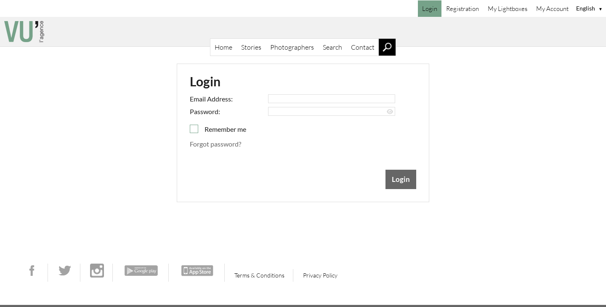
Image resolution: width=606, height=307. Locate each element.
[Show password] (389, 112)
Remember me (225, 129)
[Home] (303, 31)
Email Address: (211, 99)
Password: (205, 111)
